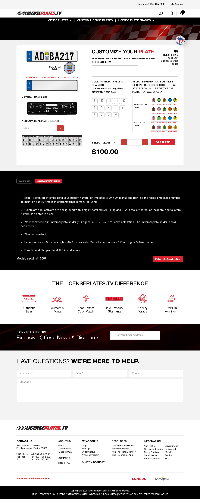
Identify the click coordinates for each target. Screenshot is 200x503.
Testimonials (65, 453)
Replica (169, 462)
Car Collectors (151, 462)
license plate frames (134, 21)
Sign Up (86, 453)
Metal (169, 459)
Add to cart (164, 143)
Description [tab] (24, 183)
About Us (64, 445)
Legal (30, 498)
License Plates (57, 21)
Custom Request (93, 466)
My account (90, 445)
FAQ (68, 467)
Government (172, 450)
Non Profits (150, 450)
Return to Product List (167, 261)
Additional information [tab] (49, 183)
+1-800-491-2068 (41, 461)
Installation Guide (121, 453)
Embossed (171, 453)
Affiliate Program (91, 459)
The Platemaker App (122, 459)
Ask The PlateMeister (124, 456)
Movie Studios (151, 459)
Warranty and (132, 498)
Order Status (89, 456)
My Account (177, 4)
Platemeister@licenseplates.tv (33, 482)
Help (60, 467)
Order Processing (160, 498)
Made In (65, 456)
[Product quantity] (135, 144)
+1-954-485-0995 (41, 458)
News (61, 450)
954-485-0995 (157, 4)
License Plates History (124, 450)
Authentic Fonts (152, 465)
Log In (85, 450)
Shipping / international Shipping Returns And (85, 498)
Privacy (43, 498)
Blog (168, 465)
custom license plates (95, 21)
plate (146, 53)
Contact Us (24, 445)
